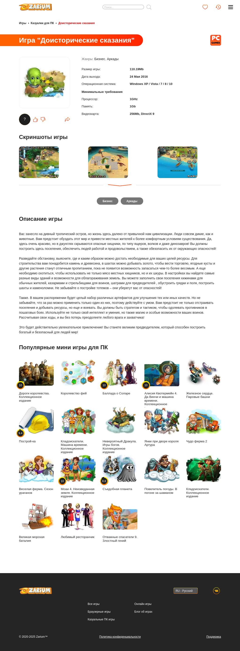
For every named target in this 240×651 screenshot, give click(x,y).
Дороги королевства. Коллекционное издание (36, 381)
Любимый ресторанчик (78, 521)
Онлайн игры (142, 604)
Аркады (113, 61)
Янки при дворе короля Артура (161, 427)
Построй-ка (36, 426)
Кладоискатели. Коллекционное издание (203, 477)
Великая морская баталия (36, 523)
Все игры (93, 604)
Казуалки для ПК (42, 23)
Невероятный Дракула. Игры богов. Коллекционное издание (120, 431)
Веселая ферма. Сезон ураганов (36, 475)
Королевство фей (78, 378)
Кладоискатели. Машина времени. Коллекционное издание (78, 431)
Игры (22, 23)
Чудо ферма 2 (203, 426)
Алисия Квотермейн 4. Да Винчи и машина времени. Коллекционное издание (161, 385)
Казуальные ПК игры (101, 619)
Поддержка (213, 636)
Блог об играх (143, 611)
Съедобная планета (120, 473)
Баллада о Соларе (120, 378)
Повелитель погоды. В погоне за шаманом (161, 475)
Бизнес (99, 61)
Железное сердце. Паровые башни (203, 380)
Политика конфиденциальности (120, 636)
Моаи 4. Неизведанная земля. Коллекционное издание (78, 477)
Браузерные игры (99, 611)
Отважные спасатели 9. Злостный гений (120, 523)
